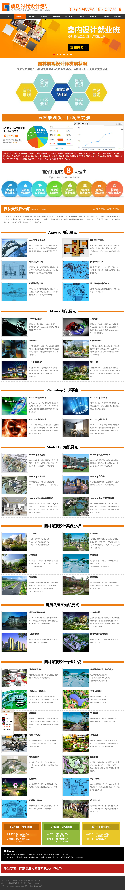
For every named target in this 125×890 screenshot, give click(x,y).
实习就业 (80, 17)
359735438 (7, 758)
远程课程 (105, 17)
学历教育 (68, 17)
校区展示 (44, 17)
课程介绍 (19, 17)
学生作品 (32, 17)
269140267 (7, 755)
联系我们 (117, 17)
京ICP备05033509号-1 (36, 886)
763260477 (7, 760)
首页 (7, 17)
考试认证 (93, 17)
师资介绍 (56, 17)
